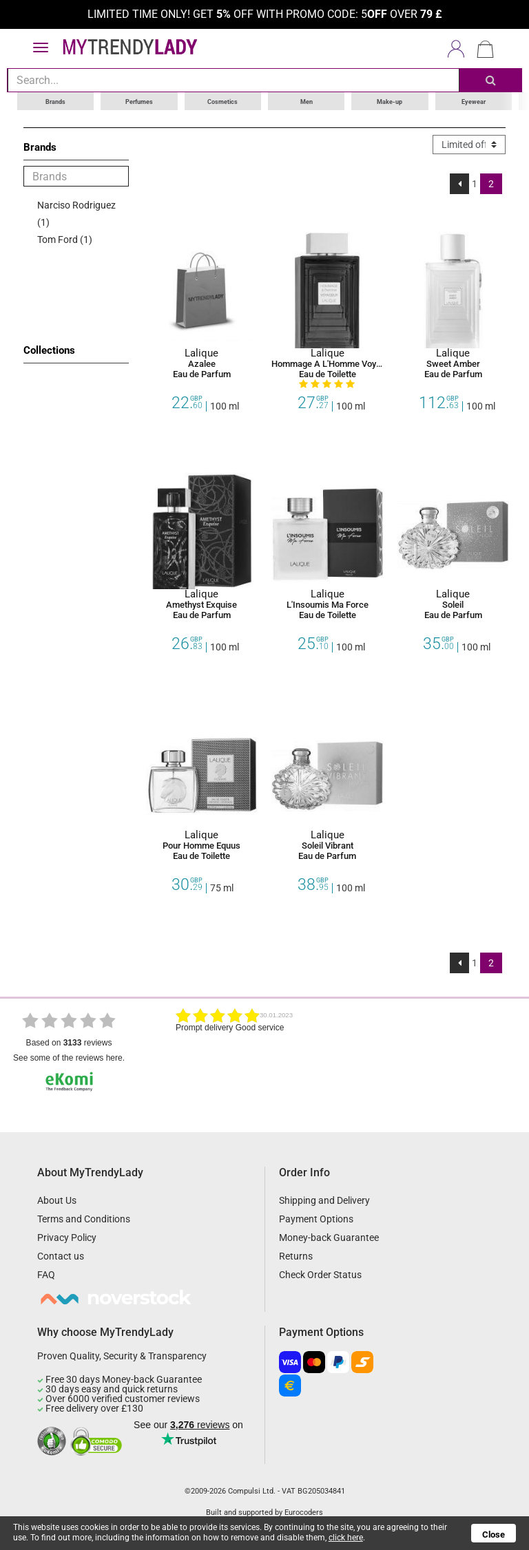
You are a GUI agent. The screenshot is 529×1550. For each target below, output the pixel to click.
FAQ (46, 1274)
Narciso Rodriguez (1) (76, 213)
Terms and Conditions (83, 1218)
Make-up (389, 100)
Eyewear (473, 100)
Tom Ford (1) (64, 238)
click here (345, 1537)
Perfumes (139, 100)
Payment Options (316, 1218)
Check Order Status (320, 1274)
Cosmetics (222, 100)
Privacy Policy (66, 1236)
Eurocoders (303, 1511)
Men (306, 100)
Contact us (60, 1255)
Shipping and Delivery (324, 1199)
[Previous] (460, 183)
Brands (55, 100)
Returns (296, 1255)
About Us (56, 1199)
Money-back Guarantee (329, 1236)
